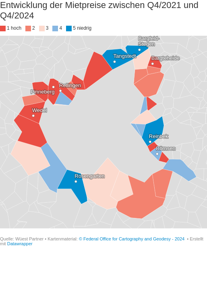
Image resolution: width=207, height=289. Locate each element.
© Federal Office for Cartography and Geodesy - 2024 (132, 238)
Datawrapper (20, 243)
